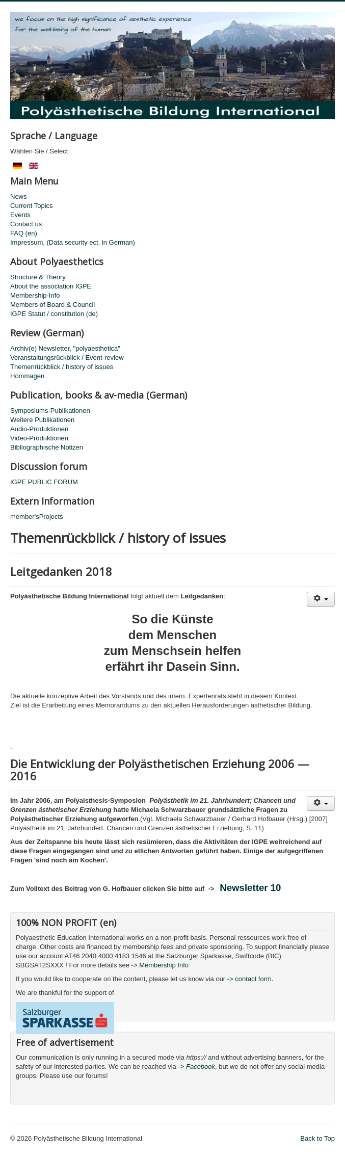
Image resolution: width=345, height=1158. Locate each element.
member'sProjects (36, 516)
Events (20, 215)
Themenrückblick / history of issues (61, 367)
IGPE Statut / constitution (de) (54, 314)
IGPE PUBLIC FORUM (44, 482)
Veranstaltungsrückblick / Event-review (67, 357)
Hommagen (27, 376)
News (18, 196)
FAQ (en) (23, 233)
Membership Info (164, 965)
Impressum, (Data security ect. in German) (72, 242)
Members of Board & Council (52, 304)
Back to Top (317, 1138)
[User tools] (321, 599)
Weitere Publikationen (42, 420)
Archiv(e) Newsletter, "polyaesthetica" (65, 348)
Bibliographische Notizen (46, 447)
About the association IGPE (50, 286)
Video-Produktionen (39, 438)
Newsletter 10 (250, 887)
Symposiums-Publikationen (50, 410)
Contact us (26, 224)
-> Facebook (196, 1066)
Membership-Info (35, 295)
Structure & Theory (38, 277)
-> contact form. (249, 979)
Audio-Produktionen (39, 429)
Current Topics (31, 205)
